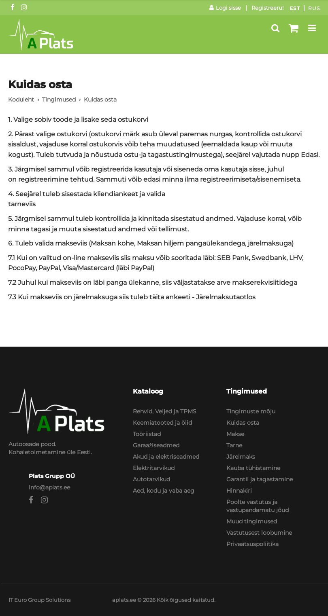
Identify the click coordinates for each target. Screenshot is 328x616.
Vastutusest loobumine (259, 532)
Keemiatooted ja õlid (162, 422)
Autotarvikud (151, 479)
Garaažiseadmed (156, 445)
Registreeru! (267, 7)
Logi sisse (225, 7)
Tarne (234, 445)
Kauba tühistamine (253, 468)
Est (295, 8)
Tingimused (59, 99)
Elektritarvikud (154, 468)
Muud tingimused (251, 521)
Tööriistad (147, 434)
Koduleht (21, 99)
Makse (235, 434)
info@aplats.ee (49, 487)
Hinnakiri (239, 490)
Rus (314, 8)
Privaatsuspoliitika (252, 544)
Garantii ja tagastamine (259, 479)
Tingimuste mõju (250, 411)
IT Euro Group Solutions (39, 600)
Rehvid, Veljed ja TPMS (164, 411)
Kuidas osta (242, 422)
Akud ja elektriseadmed (166, 456)
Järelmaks (240, 456)
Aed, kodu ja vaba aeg (163, 490)
